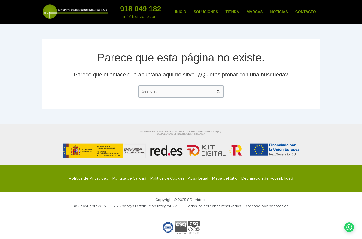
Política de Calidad (129, 178)
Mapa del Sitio (225, 178)
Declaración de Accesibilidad (267, 178)
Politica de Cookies (167, 178)
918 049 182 (140, 9)
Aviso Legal (198, 178)
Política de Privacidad (89, 178)
